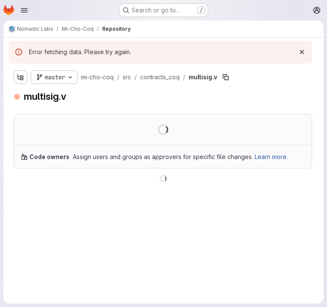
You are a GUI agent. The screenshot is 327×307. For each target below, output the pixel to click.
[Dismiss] (302, 52)
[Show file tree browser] (20, 77)
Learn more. (271, 156)
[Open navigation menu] (24, 10)
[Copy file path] (225, 77)
